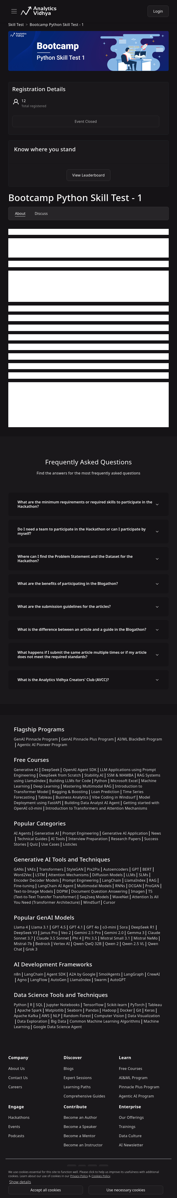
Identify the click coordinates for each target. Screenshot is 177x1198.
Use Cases (50, 844)
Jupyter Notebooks (63, 1004)
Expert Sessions (78, 1077)
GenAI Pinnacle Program (36, 739)
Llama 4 (21, 927)
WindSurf (91, 902)
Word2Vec (23, 874)
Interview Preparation (88, 838)
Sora (124, 927)
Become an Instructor (83, 1144)
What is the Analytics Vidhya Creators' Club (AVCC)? (63, 679)
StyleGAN (75, 869)
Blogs (69, 1068)
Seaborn (74, 1010)
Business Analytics (72, 797)
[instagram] (71, 1169)
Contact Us (18, 1077)
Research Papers (126, 838)
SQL (39, 1004)
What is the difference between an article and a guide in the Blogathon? (82, 629)
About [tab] (20, 213)
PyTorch (137, 1004)
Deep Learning (46, 786)
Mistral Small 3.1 (115, 938)
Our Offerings (131, 1117)
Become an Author (80, 1117)
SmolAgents (109, 974)
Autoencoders (115, 869)
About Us (16, 1068)
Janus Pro (49, 932)
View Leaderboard (88, 175)
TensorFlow (93, 1004)
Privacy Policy (95, 1178)
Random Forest (77, 1015)
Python (100, 780)
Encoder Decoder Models (36, 880)
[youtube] (103, 1169)
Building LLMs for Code (70, 780)
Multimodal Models (94, 885)
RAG (152, 880)
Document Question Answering (99, 891)
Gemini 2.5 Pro (87, 932)
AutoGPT (118, 979)
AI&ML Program (133, 1077)
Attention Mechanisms (68, 874)
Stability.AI (93, 775)
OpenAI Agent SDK (79, 769)
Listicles (70, 844)
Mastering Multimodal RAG (87, 786)
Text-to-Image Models (33, 891)
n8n (17, 974)
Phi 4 (76, 938)
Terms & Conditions (31, 1178)
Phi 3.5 (91, 938)
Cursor (109, 902)
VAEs (31, 869)
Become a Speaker (80, 1126)
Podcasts (16, 1135)
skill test (16, 24)
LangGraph (134, 974)
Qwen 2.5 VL (133, 943)
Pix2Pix (93, 869)
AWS (46, 1015)
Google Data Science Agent (57, 1026)
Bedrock (42, 943)
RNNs (120, 885)
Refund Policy (65, 1178)
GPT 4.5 (59, 927)
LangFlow (38, 979)
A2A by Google (82, 974)
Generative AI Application (125, 833)
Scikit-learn (117, 1004)
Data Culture (130, 1135)
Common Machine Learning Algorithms (105, 1021)
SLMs (143, 874)
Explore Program (145, 1190)
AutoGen (58, 979)
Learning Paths (77, 1086)
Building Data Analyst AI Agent (92, 802)
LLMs (130, 874)
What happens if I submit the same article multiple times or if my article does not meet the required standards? (82, 654)
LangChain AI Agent (56, 885)
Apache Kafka (26, 1015)
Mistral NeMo (146, 938)
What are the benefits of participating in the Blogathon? (68, 583)
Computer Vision (109, 1015)
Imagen (138, 891)
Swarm (100, 979)
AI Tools (58, 838)
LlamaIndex (135, 880)
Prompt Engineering (80, 833)
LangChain (111, 880)
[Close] (171, 1190)
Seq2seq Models (94, 896)
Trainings (127, 1126)
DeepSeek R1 (143, 927)
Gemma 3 (135, 932)
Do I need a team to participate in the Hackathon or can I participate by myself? (82, 531)
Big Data (58, 1021)
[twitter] (82, 1169)
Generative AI (26, 769)
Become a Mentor (79, 1135)
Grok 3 (31, 949)
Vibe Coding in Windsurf (113, 797)
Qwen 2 (112, 943)
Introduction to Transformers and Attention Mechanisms (96, 808)
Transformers (51, 869)
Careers (15, 1086)
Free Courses (130, 1068)
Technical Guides (32, 838)
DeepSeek (51, 769)
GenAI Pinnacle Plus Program (87, 739)
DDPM (62, 891)
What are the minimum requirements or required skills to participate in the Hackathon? (85, 504)
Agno (22, 979)
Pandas (92, 1010)
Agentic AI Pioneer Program (42, 744)
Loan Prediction (105, 791)
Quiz (34, 844)
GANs (19, 869)
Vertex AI (62, 943)
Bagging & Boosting (70, 791)
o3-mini (109, 927)
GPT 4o (92, 927)
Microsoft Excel (124, 780)
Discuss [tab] (41, 213)
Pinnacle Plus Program (139, 1086)
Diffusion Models (107, 874)
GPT (135, 869)
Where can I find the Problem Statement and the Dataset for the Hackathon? (75, 558)
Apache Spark (29, 1010)
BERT (146, 869)
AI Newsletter (131, 1144)
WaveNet (120, 896)
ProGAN (152, 885)
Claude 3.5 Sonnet (52, 938)
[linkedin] (92, 1169)
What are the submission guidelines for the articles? (64, 606)
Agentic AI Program (136, 1096)
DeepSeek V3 (25, 932)
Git (138, 1010)
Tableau (45, 797)
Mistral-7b (23, 943)
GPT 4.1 (76, 927)
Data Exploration (32, 1021)
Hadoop (109, 1010)
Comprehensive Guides (84, 1096)
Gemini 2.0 (114, 932)
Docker (126, 1010)
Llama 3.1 (40, 927)
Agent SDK (56, 974)
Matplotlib (54, 1010)
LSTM (40, 874)
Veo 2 (66, 932)
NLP (56, 1015)
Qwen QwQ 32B (87, 943)
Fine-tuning (24, 885)
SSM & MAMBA (120, 775)
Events (14, 1126)
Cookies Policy (125, 1178)
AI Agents (22, 833)
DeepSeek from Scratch (60, 775)
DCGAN (135, 885)
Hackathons (19, 1117)
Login (158, 11)
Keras (150, 1010)
